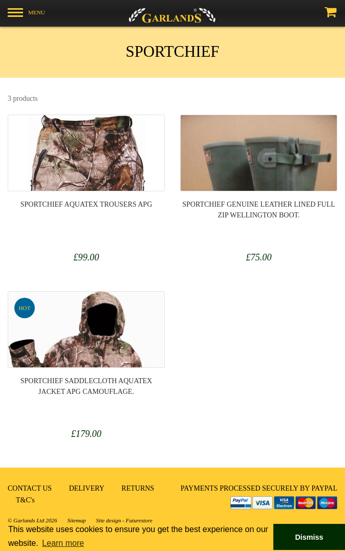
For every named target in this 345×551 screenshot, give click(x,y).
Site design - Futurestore (124, 520)
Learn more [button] (63, 543)
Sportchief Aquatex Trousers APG (86, 204)
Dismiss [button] (309, 537)
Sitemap (76, 520)
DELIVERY (86, 488)
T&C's (25, 500)
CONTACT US (30, 488)
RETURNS (137, 488)
